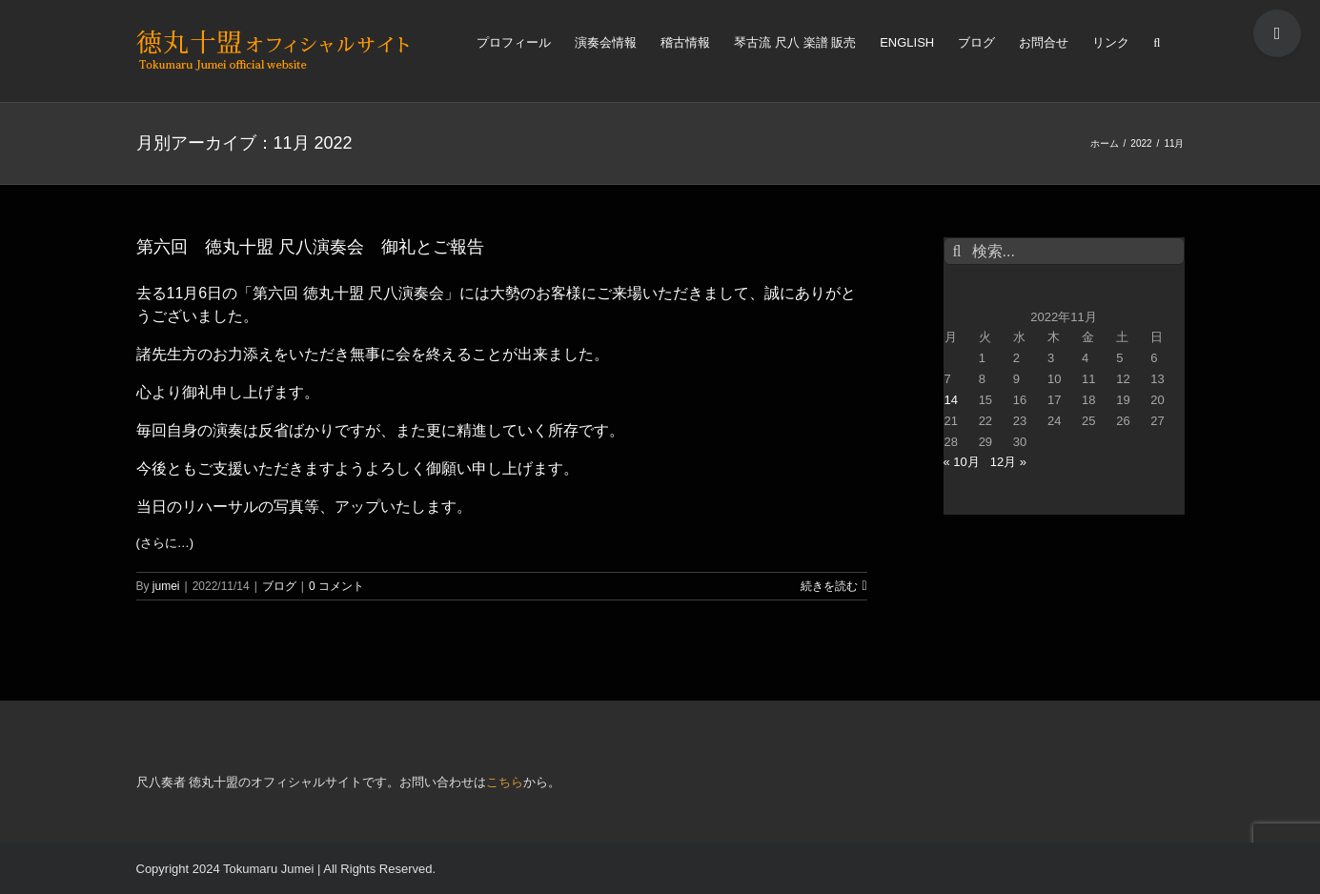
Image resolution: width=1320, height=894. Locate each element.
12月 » (1008, 462)
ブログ (279, 586)
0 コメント (336, 586)
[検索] (1156, 41)
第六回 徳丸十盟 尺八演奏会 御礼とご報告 (310, 246)
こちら (504, 782)
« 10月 (962, 462)
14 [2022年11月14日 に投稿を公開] (951, 400)
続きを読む (829, 586)
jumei (166, 586)
